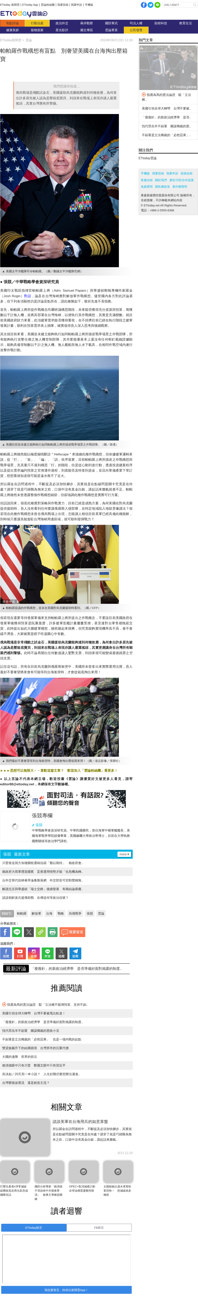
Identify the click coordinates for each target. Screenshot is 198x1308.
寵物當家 (37, 30)
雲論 (26, 14)
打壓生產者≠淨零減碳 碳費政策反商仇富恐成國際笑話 (14, 1190)
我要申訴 (76, 4)
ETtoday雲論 (148, 158)
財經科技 (160, 23)
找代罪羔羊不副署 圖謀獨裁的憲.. (166, 126)
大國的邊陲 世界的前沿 (19, 1056)
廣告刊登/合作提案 (181, 180)
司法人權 (136, 23)
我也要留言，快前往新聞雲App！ (66, 1290)
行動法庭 (37, 23)
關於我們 (161, 180)
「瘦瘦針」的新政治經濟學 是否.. (166, 117)
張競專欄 (42, 815)
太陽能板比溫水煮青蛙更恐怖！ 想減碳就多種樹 (117, 1190)
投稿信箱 (186, 173)
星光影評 (62, 30)
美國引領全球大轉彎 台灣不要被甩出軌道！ (66, 969)
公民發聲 (136, 30)
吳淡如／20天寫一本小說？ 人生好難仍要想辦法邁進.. (41, 1074)
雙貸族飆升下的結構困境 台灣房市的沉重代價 (35, 1048)
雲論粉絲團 (48, 4)
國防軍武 (111, 23)
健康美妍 (12, 30)
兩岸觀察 (86, 23)
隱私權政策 (162, 186)
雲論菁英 (111, 30)
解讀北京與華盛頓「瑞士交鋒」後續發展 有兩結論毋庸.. (42, 889)
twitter (150, 5)
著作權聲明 (179, 186)
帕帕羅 (22, 913)
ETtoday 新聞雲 (10, 4)
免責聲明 (147, 186)
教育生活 (185, 23)
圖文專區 (86, 30)
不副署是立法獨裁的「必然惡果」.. (166, 135)
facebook (144, 5)
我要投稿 (62, 4)
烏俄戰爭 (75, 913)
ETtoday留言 (33, 1227)
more (123, 854)
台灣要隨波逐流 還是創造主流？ (26, 1082)
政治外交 (62, 23)
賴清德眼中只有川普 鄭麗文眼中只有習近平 (33, 1065)
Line (157, 5)
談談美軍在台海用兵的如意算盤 (80, 1121)
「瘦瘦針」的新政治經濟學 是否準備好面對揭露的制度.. (42, 1022)
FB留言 (99, 1227)
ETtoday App (30, 4)
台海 (49, 913)
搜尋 (195, 5)
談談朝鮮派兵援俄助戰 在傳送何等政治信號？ (35, 897)
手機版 (89, 4)
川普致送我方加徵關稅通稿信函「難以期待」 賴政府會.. (42, 863)
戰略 (61, 913)
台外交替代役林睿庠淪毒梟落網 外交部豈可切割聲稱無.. (42, 880)
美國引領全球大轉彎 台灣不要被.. (166, 108)
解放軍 (36, 913)
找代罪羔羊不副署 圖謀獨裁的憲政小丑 (30, 1030)
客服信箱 (147, 180)
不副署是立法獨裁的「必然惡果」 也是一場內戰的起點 (41, 1039)
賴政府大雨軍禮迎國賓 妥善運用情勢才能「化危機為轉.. (42, 871)
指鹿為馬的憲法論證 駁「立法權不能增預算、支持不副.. (45, 1004)
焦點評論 (12, 23)
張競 (39, 825)
